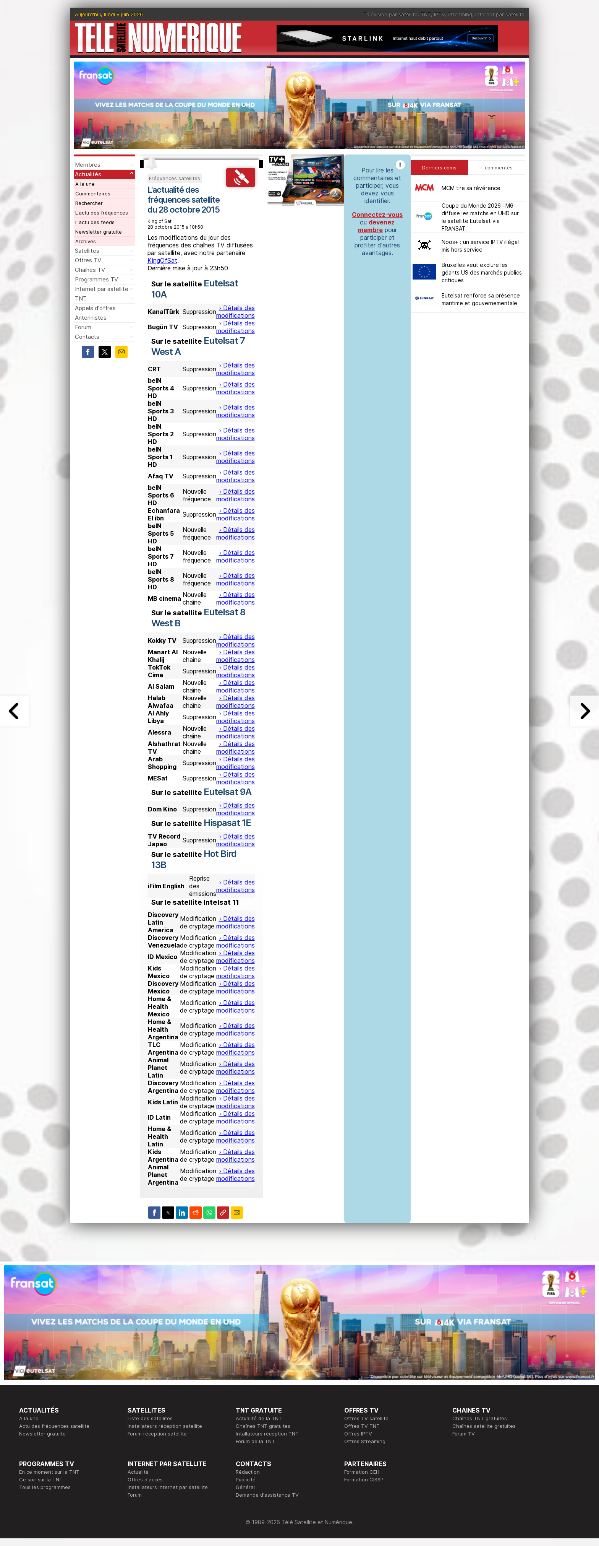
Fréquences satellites (174, 178)
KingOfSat (162, 260)
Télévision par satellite (390, 14)
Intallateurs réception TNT (267, 1434)
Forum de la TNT (255, 1441)
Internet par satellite (500, 14)
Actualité (138, 1472)
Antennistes (91, 317)
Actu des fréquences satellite (54, 1426)
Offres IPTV (358, 1434)
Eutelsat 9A (227, 791)
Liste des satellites (150, 1418)
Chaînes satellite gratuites (484, 1426)
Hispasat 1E (227, 822)
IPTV (439, 14)
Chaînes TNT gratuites (263, 1426)
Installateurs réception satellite (165, 1426)
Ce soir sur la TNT (41, 1479)
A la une (85, 184)
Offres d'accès (145, 1479)
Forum (83, 327)
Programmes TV (96, 279)
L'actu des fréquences (101, 213)
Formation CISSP (364, 1479)
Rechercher (89, 203)
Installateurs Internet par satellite (168, 1487)
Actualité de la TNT (259, 1418)
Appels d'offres (95, 308)
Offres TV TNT (362, 1426)
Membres (87, 164)
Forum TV (463, 1434)
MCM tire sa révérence (471, 188)
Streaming (460, 14)
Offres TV (88, 260)
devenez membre (376, 226)
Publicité (246, 1479)
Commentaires (92, 193)
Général (245, 1487)
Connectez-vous (377, 214)
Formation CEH (361, 1472)
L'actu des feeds (95, 222)
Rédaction (248, 1472)
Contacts (87, 336)
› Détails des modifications (235, 311)
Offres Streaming (364, 1441)
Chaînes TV (90, 269)
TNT (426, 14)
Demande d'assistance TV (267, 1495)
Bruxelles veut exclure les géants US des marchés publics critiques (482, 272)
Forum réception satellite (157, 1434)
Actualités (88, 174)
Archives (85, 241)
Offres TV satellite (366, 1418)
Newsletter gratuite (98, 232)
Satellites (87, 250)
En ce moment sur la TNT (49, 1472)
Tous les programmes (45, 1487)
